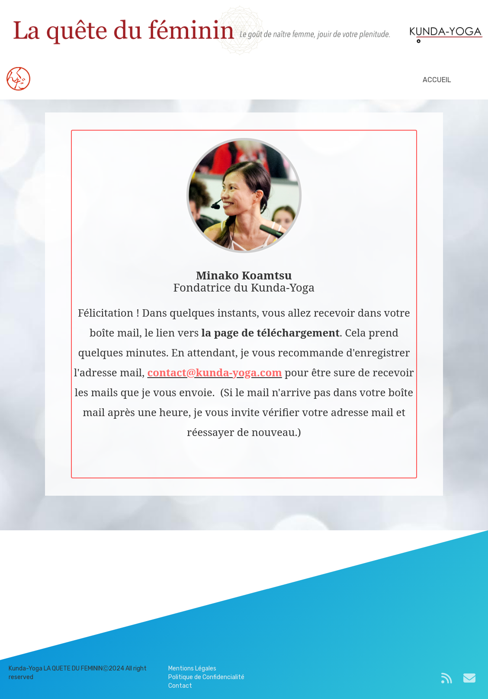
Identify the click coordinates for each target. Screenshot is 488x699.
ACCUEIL (437, 80)
